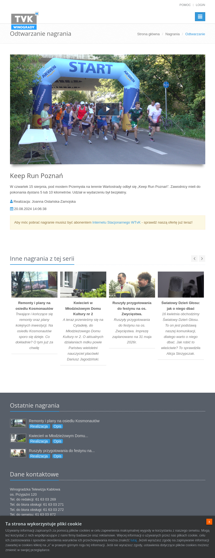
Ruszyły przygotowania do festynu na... (62, 451)
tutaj (134, 540)
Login (200, 5)
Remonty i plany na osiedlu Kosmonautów (64, 421)
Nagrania (172, 34)
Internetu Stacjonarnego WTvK (116, 222)
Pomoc (185, 5)
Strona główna (148, 34)
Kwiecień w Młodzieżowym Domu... (58, 436)
